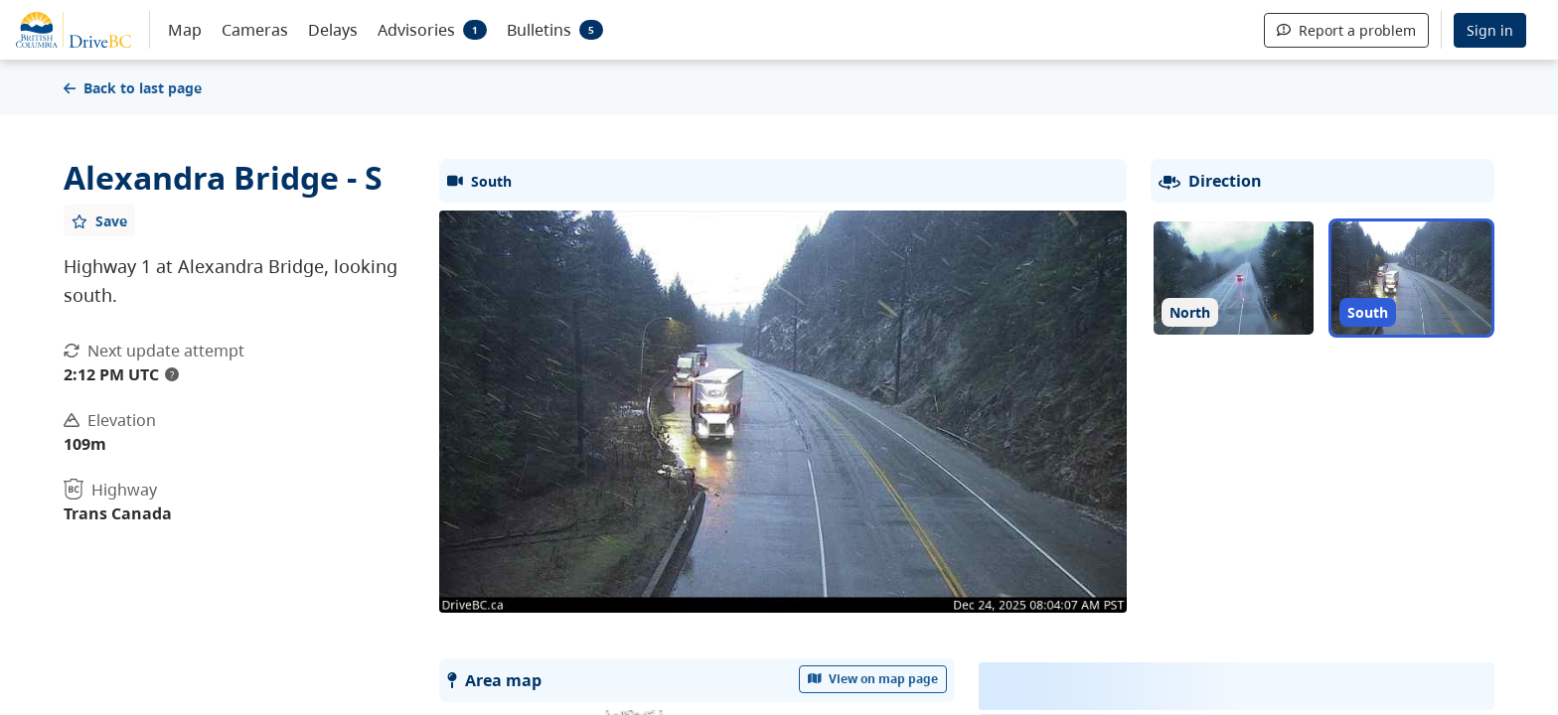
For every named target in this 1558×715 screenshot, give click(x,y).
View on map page (873, 678)
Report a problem (1346, 30)
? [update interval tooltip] (172, 374)
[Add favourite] (99, 220)
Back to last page (133, 87)
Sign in (1490, 30)
